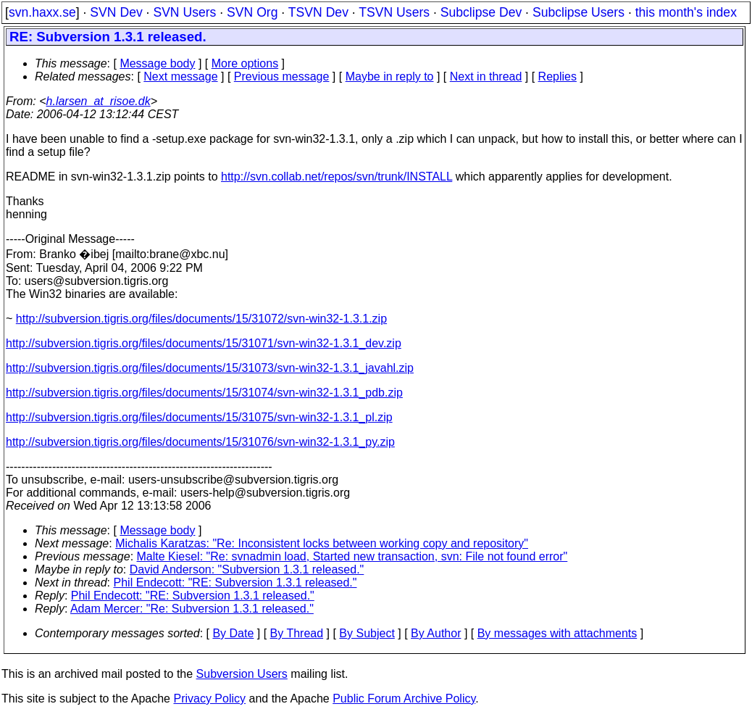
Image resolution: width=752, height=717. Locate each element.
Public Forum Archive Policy (404, 698)
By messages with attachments (557, 633)
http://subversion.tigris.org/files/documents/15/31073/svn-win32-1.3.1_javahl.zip (210, 368)
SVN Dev (116, 12)
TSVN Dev (318, 12)
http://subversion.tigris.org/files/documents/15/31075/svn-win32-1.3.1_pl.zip (199, 417)
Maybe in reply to (390, 76)
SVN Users (184, 12)
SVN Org (252, 12)
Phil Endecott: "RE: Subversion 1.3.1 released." (235, 582)
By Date (233, 633)
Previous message (282, 76)
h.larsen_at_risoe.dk (98, 101)
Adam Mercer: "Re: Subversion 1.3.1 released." (192, 608)
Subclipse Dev (481, 12)
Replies (557, 76)
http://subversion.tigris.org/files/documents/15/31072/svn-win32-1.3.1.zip (201, 318)
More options (245, 63)
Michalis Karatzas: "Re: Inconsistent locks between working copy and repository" (321, 543)
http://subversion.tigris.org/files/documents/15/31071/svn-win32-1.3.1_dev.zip (203, 343)
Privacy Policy (209, 698)
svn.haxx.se (42, 12)
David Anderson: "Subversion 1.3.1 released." (247, 569)
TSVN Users (394, 12)
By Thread (297, 633)
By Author (436, 633)
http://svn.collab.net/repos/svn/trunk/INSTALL (336, 176)
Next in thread (486, 76)
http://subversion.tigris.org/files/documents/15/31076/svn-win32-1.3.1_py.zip (200, 442)
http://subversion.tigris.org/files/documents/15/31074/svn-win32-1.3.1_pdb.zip (204, 392)
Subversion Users (242, 674)
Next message (180, 76)
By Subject (366, 633)
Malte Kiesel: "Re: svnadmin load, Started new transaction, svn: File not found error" (352, 556)
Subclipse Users (578, 12)
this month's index (686, 12)
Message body (157, 63)
